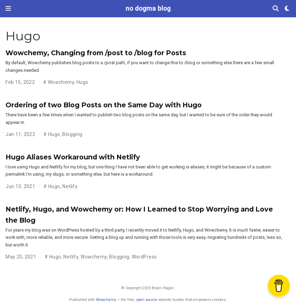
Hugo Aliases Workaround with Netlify (73, 157)
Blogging (72, 134)
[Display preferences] (287, 9)
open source (146, 299)
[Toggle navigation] (8, 8)
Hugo (82, 82)
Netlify (69, 186)
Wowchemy (61, 82)
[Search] (276, 9)
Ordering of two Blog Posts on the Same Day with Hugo (104, 105)
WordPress (144, 257)
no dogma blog (148, 8)
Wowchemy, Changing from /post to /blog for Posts (96, 53)
